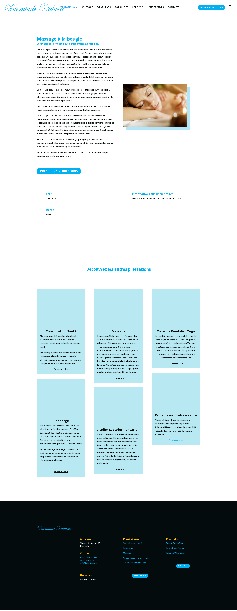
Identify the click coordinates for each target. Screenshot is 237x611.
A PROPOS (137, 7)
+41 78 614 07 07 (88, 561)
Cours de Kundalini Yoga (134, 563)
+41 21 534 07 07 (88, 558)
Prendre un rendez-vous (59, 171)
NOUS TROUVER (155, 7)
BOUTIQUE (87, 7)
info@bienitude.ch (89, 563)
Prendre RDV (140, 576)
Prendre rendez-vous (211, 7)
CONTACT (173, 7)
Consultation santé (132, 544)
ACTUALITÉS (121, 7)
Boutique (183, 566)
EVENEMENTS (104, 7)
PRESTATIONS (67, 7)
